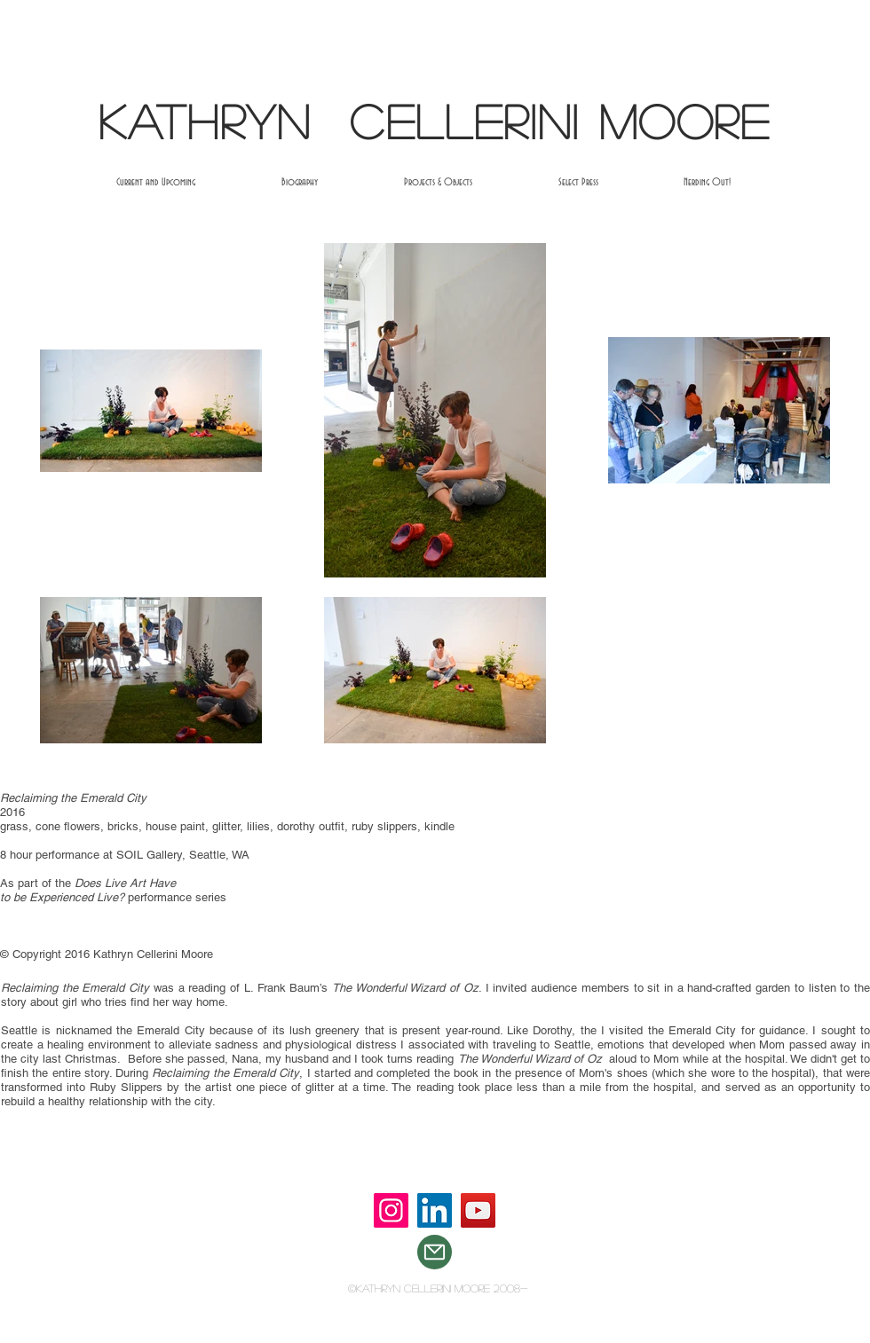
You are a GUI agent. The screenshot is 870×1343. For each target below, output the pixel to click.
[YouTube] (478, 1210)
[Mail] (434, 1252)
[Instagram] (391, 1210)
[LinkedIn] (434, 1210)
